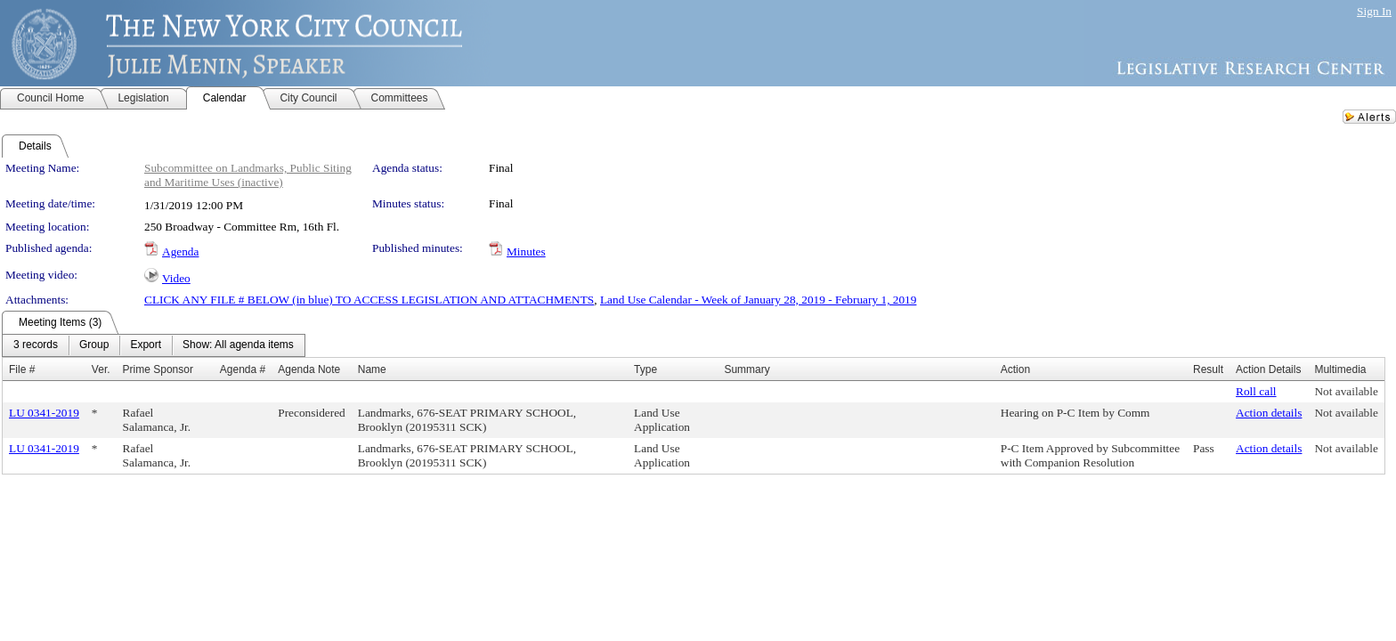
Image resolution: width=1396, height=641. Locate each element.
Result (1208, 369)
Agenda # (242, 369)
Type (645, 369)
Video (176, 278)
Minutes (526, 251)
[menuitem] (36, 345)
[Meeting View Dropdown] (238, 345)
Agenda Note (309, 369)
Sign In (1374, 11)
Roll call (1256, 391)
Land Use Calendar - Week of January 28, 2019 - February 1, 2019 (758, 299)
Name (372, 369)
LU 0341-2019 (44, 412)
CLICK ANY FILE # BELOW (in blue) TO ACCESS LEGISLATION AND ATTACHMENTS (369, 299)
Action (1015, 369)
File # (22, 369)
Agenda (180, 251)
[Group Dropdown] (94, 345)
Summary (746, 369)
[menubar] (153, 345)
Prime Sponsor (158, 369)
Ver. (101, 369)
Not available (1345, 391)
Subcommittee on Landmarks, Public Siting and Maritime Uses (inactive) (248, 175)
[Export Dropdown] (145, 345)
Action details (1269, 412)
